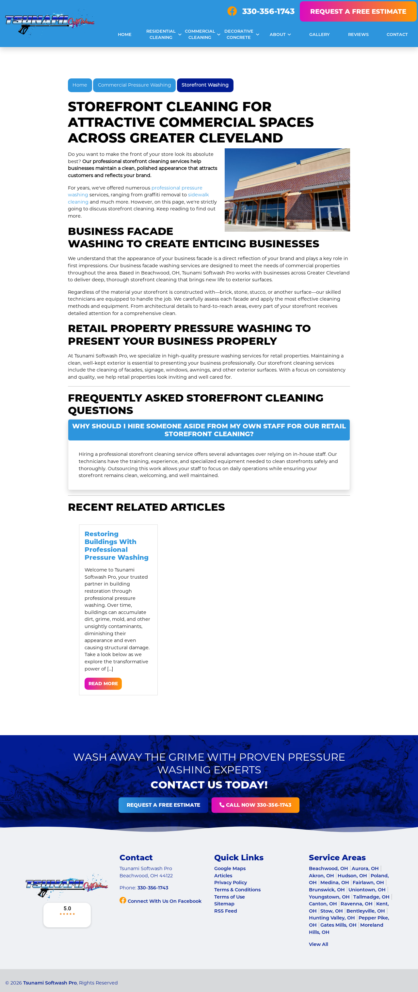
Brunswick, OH (327, 890)
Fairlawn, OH (368, 882)
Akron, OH (321, 876)
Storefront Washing (205, 85)
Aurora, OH (365, 868)
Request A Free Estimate (358, 11)
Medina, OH (334, 882)
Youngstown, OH (329, 897)
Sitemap (224, 904)
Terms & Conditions (237, 890)
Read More (103, 683)
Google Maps (230, 868)
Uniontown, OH (367, 890)
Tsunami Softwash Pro (50, 983)
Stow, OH (331, 911)
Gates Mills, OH (338, 925)
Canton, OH (323, 904)
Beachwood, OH (328, 868)
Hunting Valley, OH (332, 918)
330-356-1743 (268, 11)
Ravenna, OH (357, 904)
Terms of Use (229, 897)
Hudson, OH (352, 876)
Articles (223, 876)
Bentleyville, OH (365, 911)
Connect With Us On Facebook (160, 901)
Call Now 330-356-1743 (219, 805)
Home (79, 85)
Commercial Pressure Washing (134, 85)
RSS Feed (225, 911)
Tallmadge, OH (371, 897)
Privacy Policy (230, 882)
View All (318, 944)
